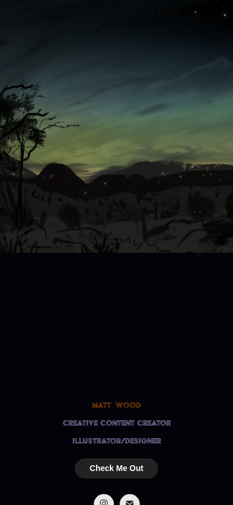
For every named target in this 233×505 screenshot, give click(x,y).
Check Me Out (116, 468)
